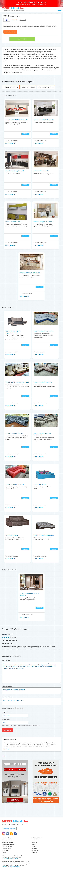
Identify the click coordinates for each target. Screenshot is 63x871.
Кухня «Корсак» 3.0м (13, 222)
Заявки (33, 844)
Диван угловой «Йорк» (14, 433)
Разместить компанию (9, 828)
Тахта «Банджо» (11, 535)
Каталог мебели (6, 838)
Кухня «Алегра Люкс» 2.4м (44, 120)
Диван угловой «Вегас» (43, 382)
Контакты (34, 852)
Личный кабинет (36, 840)
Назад (3, 756)
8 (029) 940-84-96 (10, 143)
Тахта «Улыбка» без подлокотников (12, 332)
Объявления (35, 848)
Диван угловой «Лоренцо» (44, 535)
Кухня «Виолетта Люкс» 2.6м (16, 120)
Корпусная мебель (46, 87)
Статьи (4, 852)
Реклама (34, 846)
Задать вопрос (22, 39)
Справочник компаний (8, 844)
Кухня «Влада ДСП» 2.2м (14, 171)
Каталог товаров (10, 32)
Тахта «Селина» (40, 484)
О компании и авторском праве (10, 858)
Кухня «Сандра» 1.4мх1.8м (43, 222)
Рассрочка (34, 842)
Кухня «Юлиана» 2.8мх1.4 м (30, 273)
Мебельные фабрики (7, 842)
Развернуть (6, 749)
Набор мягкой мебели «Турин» (17, 382)
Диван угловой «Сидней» (43, 331)
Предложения (35, 850)
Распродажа (5, 850)
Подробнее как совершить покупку (11, 866)
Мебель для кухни (10, 87)
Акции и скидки (6, 848)
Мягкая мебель (28, 87)
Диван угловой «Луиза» (14, 484)
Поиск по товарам (7, 846)
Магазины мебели (7, 840)
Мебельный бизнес (37, 838)
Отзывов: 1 (23, 20)
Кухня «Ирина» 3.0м (41, 171)
